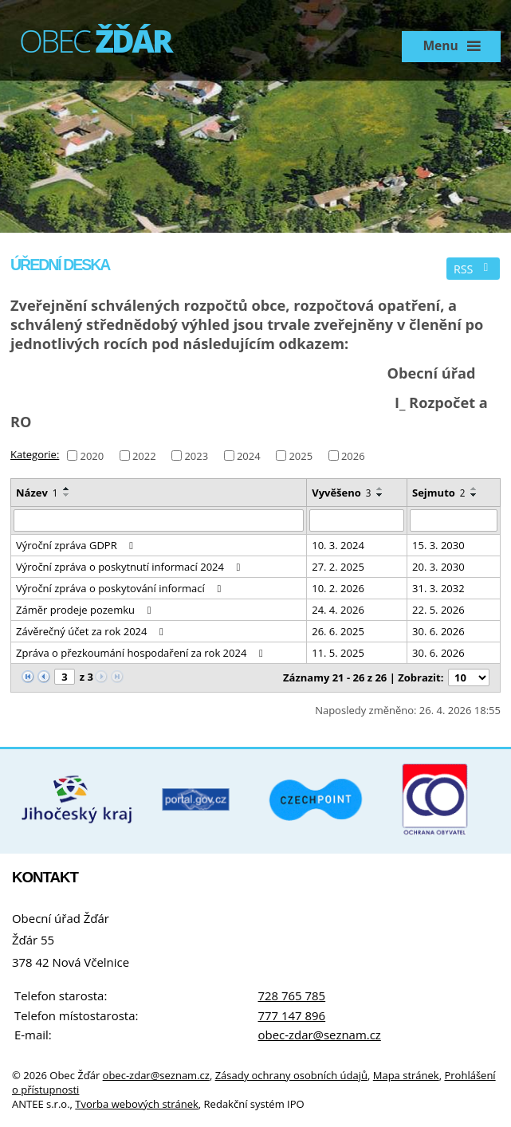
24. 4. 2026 (338, 610)
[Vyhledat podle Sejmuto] (453, 520)
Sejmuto (439, 492)
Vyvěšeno (341, 492)
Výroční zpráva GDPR (77, 545)
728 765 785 (292, 995)
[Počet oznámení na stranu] (468, 677)
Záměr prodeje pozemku (85, 610)
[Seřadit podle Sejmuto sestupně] (474, 495)
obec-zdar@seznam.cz (319, 1035)
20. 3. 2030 (438, 567)
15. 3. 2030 (438, 545)
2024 (249, 455)
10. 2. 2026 (338, 588)
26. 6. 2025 (338, 631)
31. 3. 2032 (438, 588)
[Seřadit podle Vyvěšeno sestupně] (380, 495)
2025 (300, 455)
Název (37, 492)
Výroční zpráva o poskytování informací (121, 588)
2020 (92, 455)
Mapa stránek (406, 1075)
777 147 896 (292, 1015)
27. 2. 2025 (338, 567)
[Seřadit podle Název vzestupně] (67, 488)
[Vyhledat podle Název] (159, 520)
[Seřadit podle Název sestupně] (67, 495)
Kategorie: (34, 454)
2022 (144, 455)
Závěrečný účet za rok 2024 (92, 631)
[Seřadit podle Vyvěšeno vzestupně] (380, 488)
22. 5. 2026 (438, 610)
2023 (196, 455)
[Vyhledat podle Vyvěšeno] (356, 520)
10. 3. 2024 (338, 545)
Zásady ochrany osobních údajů (291, 1075)
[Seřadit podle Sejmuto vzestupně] (474, 488)
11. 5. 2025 (338, 653)
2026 (353, 455)
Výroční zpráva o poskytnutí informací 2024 (130, 567)
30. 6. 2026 (438, 631)
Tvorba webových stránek (137, 1104)
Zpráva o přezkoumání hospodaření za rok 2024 (141, 653)
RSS (473, 269)
